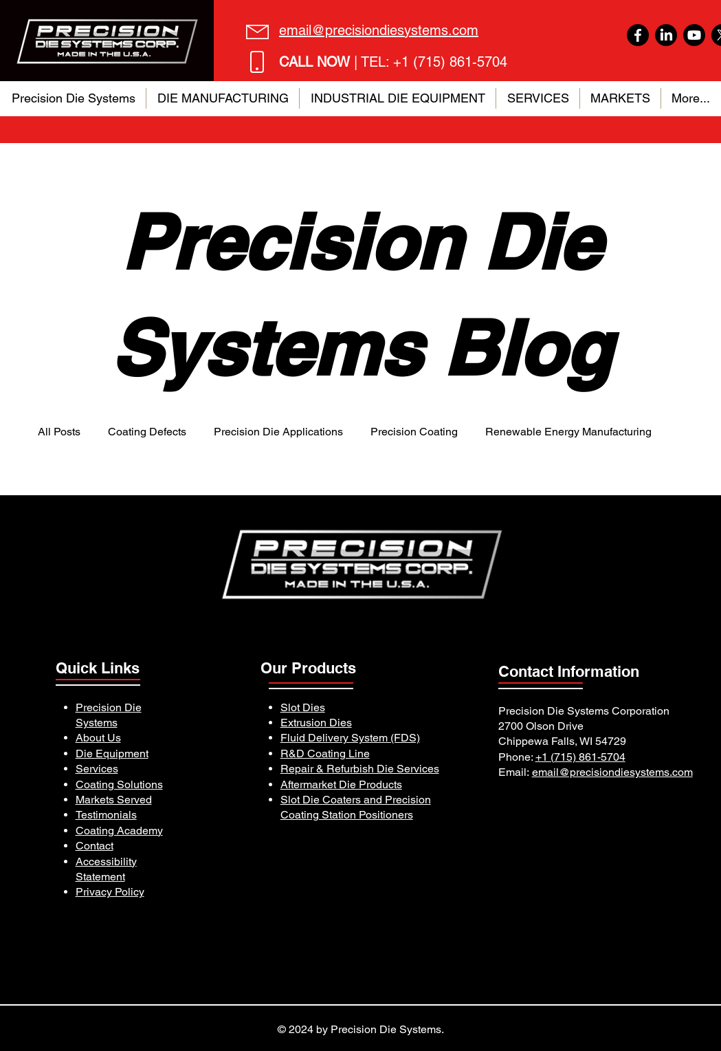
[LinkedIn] (666, 35)
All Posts (59, 431)
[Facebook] (638, 35)
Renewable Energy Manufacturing (568, 431)
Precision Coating (414, 431)
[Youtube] (694, 35)
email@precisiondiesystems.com (612, 772)
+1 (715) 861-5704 (580, 756)
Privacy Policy (110, 891)
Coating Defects (147, 431)
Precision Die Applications (278, 431)
